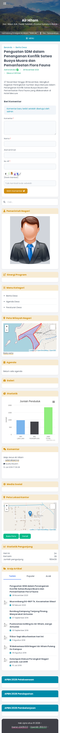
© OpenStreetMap (42, 350)
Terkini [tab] (12, 576)
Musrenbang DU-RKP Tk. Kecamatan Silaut (33, 601)
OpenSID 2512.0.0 (38, 727)
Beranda (8, 47)
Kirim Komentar (16, 191)
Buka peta (8, 353)
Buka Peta (11, 536)
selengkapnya (12, 460)
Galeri (8, 380)
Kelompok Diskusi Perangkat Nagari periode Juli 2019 (29, 660)
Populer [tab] (31, 576)
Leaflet (32, 350)
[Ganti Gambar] (11, 177)
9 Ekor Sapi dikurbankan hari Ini (27, 636)
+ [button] (7, 326)
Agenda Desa (12, 301)
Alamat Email (10, 150)
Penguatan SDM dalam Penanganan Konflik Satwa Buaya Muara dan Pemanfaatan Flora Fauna (29, 589)
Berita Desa (21, 47)
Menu (30, 38)
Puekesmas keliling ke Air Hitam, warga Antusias (31, 625)
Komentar (9, 118)
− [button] (7, 330)
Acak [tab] (48, 576)
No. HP (7, 161)
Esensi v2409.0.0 (20, 727)
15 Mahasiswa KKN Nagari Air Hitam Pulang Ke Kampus (32, 648)
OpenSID (53, 350)
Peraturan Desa (14, 307)
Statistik (10, 393)
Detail (25, 536)
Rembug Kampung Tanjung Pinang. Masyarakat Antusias (29, 613)
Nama (7, 138)
